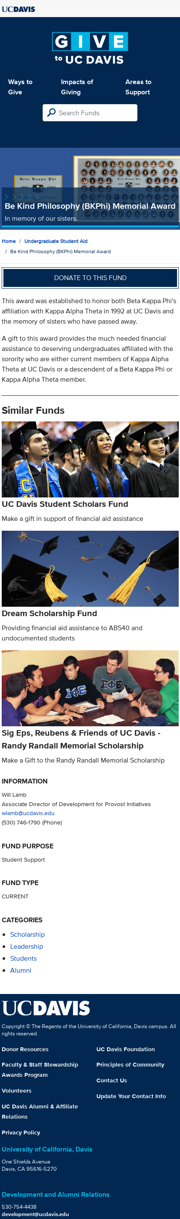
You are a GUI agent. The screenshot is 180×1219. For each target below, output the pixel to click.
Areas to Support (138, 87)
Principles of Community (130, 1064)
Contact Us (111, 1080)
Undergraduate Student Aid (55, 241)
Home (9, 241)
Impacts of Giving (77, 87)
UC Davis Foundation (125, 1049)
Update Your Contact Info (131, 1096)
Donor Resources (25, 1049)
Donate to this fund (90, 278)
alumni (21, 970)
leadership (26, 946)
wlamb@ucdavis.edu (28, 812)
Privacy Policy (21, 1132)
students (23, 958)
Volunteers (17, 1090)
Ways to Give (20, 87)
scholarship (27, 934)
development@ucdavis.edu (35, 1214)
